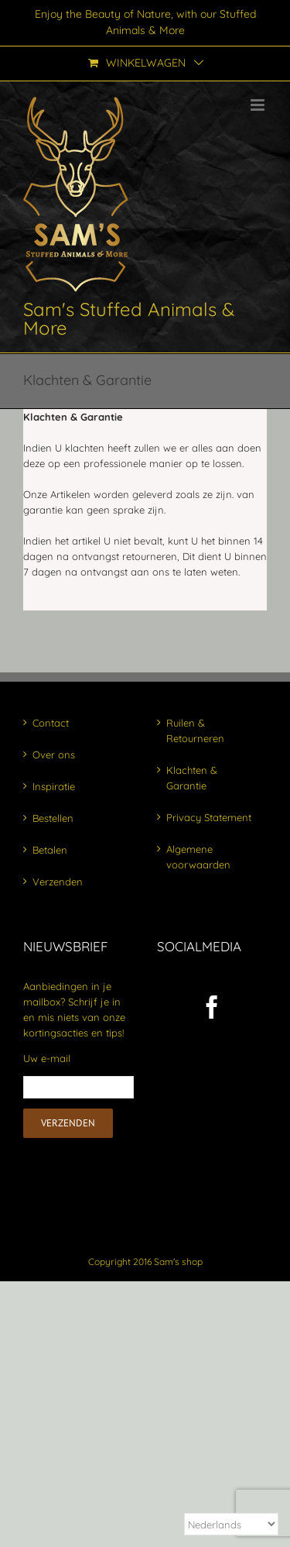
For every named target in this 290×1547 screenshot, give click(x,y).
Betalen (49, 850)
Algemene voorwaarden (198, 857)
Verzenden (57, 881)
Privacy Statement (208, 817)
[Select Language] (231, 1524)
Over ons (53, 754)
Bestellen (52, 818)
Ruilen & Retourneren (195, 730)
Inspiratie (53, 786)
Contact (50, 723)
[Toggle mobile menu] (259, 105)
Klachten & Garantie (191, 778)
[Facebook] (211, 1007)
